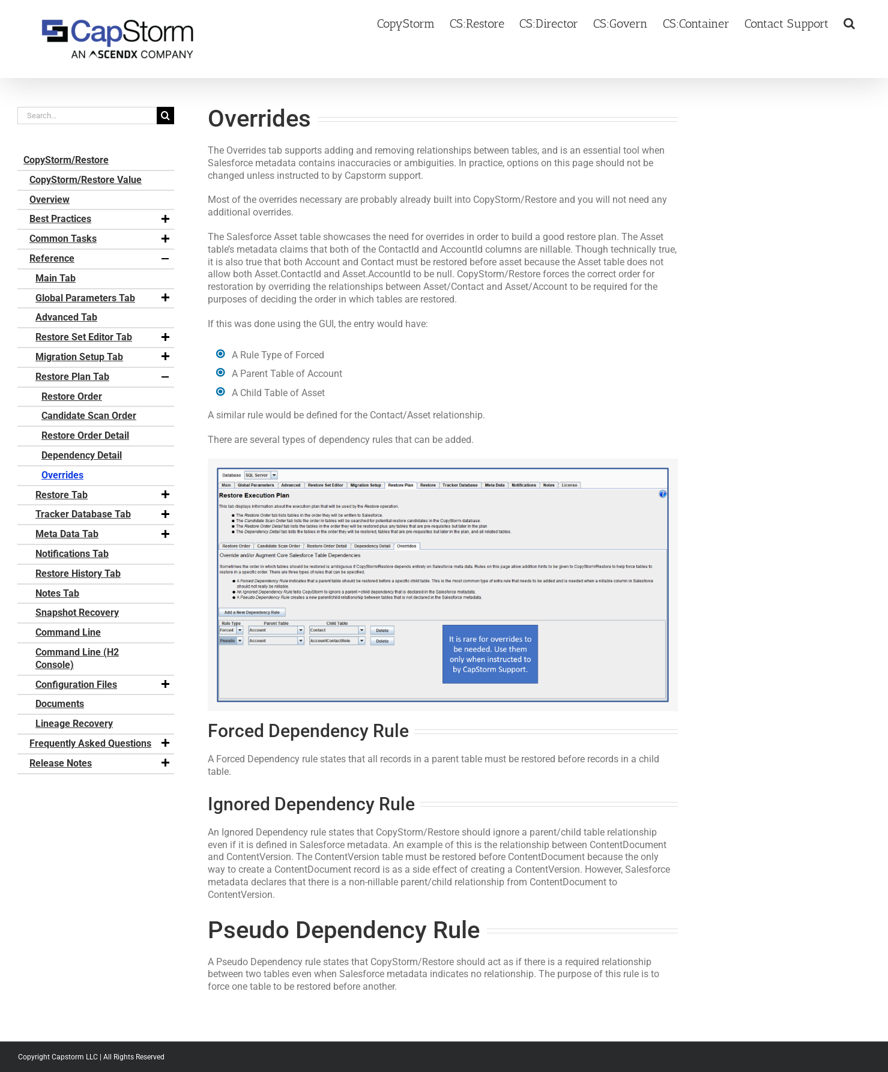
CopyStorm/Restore (66, 160)
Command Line (68, 632)
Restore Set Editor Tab (103, 337)
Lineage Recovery (74, 723)
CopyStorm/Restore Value (85, 179)
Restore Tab (103, 495)
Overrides (62, 475)
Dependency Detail (81, 455)
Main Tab (55, 278)
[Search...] (87, 115)
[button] (849, 22)
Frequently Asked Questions (100, 744)
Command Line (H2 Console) (77, 658)
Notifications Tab (72, 553)
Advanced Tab (66, 317)
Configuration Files (103, 685)
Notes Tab (57, 593)
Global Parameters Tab (103, 298)
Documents (59, 703)
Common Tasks (100, 239)
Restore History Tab (78, 573)
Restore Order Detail (85, 435)
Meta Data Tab (103, 534)
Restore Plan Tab (103, 377)
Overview (49, 199)
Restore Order (71, 396)
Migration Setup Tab (103, 357)
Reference (100, 259)
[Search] (165, 115)
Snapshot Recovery (77, 612)
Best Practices (100, 219)
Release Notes (100, 763)
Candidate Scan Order (88, 415)
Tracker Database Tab (103, 514)
